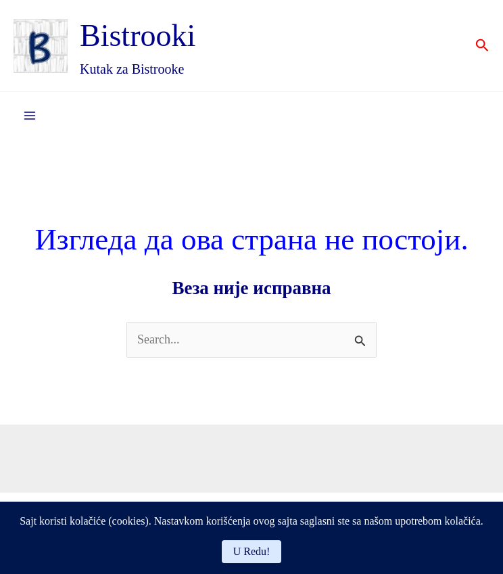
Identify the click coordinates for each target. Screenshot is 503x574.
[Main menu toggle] (29, 116)
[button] (482, 46)
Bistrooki (137, 35)
